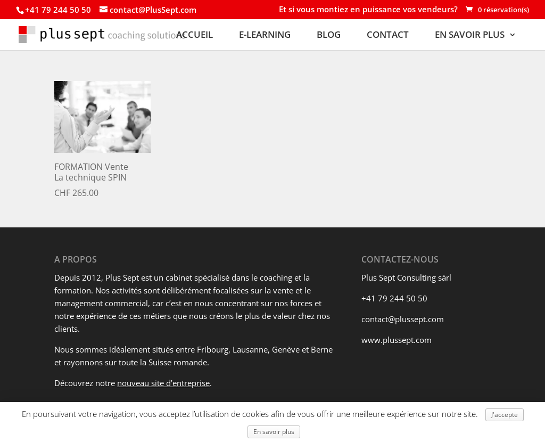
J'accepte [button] (504, 414)
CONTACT (388, 35)
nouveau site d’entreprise (163, 383)
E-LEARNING (265, 35)
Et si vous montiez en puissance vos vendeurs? (368, 10)
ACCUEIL (194, 35)
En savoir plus (273, 431)
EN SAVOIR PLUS (470, 35)
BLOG (329, 35)
